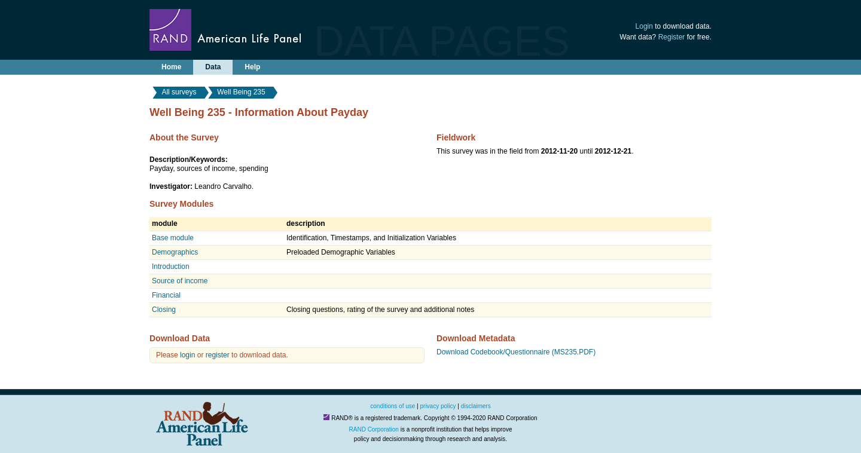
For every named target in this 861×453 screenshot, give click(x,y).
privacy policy (438, 406)
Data (213, 67)
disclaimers (476, 406)
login (187, 355)
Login (644, 26)
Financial (166, 295)
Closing (164, 309)
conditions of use (392, 406)
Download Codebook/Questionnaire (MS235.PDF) (516, 352)
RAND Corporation (374, 429)
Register (671, 37)
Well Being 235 (241, 92)
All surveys (178, 92)
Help (252, 67)
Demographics (175, 252)
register (218, 355)
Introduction (171, 266)
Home (171, 67)
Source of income (179, 281)
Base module (173, 238)
